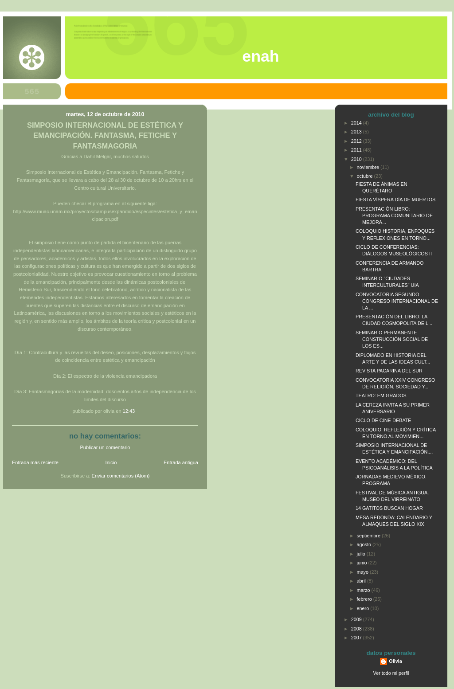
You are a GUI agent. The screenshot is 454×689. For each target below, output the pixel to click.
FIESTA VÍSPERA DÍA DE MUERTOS (395, 199)
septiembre (369, 535)
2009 (357, 619)
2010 (357, 159)
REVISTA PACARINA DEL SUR (389, 370)
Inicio (111, 462)
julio (362, 553)
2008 (357, 628)
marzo (364, 590)
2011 (357, 150)
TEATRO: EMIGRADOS (381, 395)
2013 (357, 131)
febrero (365, 599)
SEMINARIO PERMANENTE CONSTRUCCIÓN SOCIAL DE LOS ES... (392, 339)
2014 (357, 122)
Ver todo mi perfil (391, 673)
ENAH (260, 56)
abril (362, 580)
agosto (364, 544)
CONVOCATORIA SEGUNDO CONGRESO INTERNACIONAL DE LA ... (397, 301)
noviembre (368, 167)
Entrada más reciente (35, 462)
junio (362, 562)
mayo (363, 572)
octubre (365, 176)
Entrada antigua (181, 462)
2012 (357, 141)
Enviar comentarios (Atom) (121, 475)
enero (364, 608)
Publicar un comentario (105, 447)
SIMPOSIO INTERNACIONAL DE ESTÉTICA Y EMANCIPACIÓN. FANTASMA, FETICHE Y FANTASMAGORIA (105, 135)
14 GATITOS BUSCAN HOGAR (389, 508)
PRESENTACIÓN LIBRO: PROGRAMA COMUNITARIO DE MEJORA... (394, 215)
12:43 (129, 411)
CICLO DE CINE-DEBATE (383, 420)
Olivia (395, 661)
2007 (357, 637)
